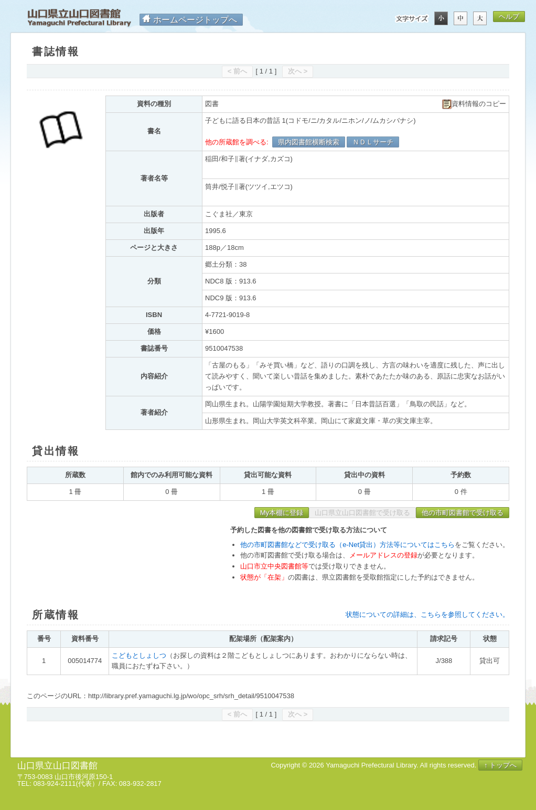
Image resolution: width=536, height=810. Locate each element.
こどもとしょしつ (139, 655)
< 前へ (237, 71)
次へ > (297, 71)
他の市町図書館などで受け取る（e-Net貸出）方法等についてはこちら (347, 545)
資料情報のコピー (474, 104)
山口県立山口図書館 (79, 18)
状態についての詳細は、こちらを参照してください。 (427, 614)
